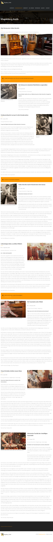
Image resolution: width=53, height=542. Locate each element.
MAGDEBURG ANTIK (18, 8)
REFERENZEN (37, 8)
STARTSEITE (12, 8)
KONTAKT (48, 8)
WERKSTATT (25, 8)
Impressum (3, 526)
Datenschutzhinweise (8, 526)
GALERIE (42, 8)
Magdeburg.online (42, 534)
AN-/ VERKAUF (31, 8)
